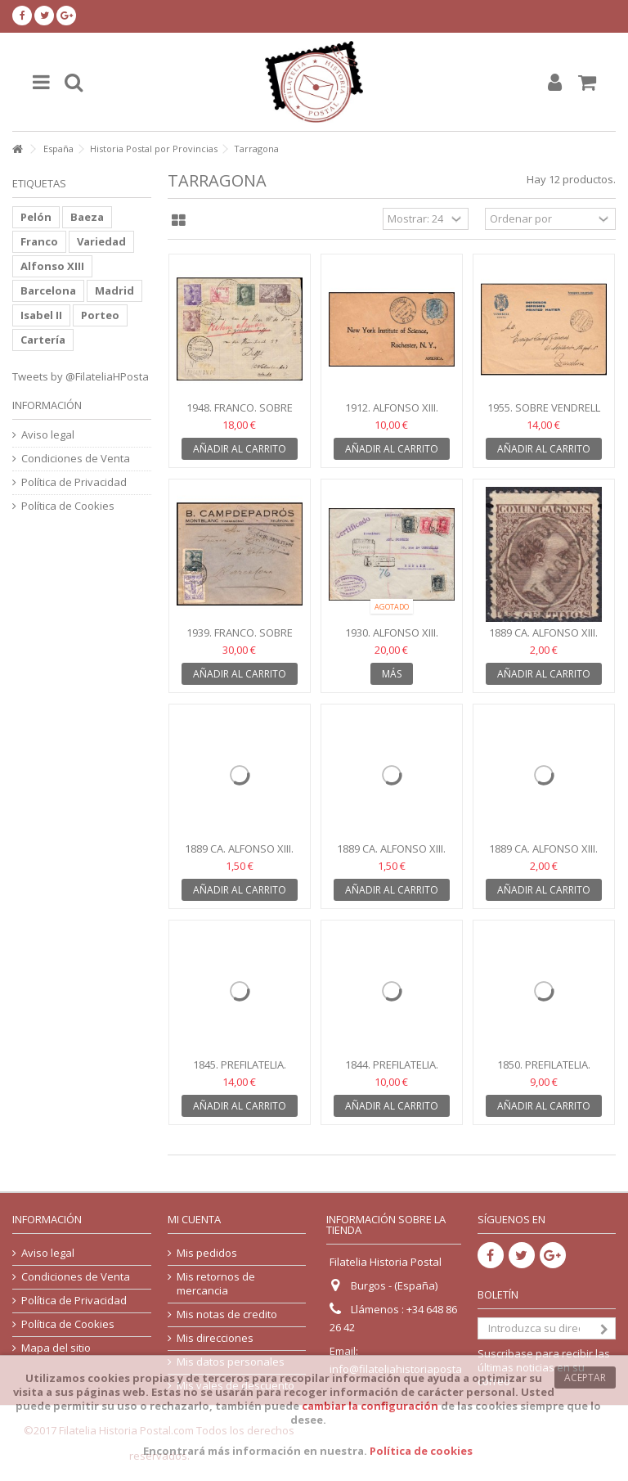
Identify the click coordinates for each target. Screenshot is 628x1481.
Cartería (42, 339)
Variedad (101, 241)
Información (47, 405)
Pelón (36, 216)
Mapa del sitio (56, 1348)
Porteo (100, 315)
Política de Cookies (67, 506)
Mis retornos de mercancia (216, 1284)
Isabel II (41, 315)
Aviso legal (47, 435)
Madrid (114, 290)
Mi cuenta (194, 1219)
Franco (39, 241)
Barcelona (48, 290)
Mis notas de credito (227, 1314)
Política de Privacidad (74, 482)
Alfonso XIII (52, 266)
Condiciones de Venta (75, 459)
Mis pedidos (207, 1253)
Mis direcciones (215, 1338)
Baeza (87, 216)
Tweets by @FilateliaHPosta (80, 376)
